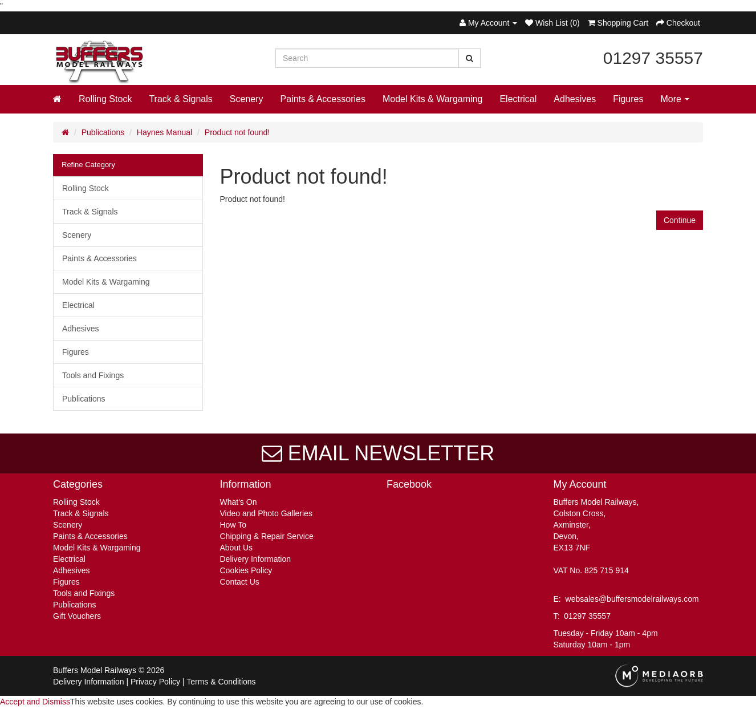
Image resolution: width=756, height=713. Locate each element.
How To (233, 524)
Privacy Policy (155, 681)
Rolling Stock (105, 99)
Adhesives (575, 99)
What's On (238, 502)
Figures (628, 99)
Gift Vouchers (77, 616)
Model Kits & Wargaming (432, 99)
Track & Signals (180, 99)
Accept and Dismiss (35, 701)
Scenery (246, 99)
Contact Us (239, 581)
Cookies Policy (246, 570)
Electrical (517, 99)
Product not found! (237, 132)
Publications (103, 132)
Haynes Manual (164, 132)
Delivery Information (255, 559)
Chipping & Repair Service (267, 536)
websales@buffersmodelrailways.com (632, 598)
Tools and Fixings (93, 375)
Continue (680, 220)
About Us (236, 547)
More (675, 99)
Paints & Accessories (323, 99)
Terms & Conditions (220, 681)
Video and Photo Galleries (266, 513)
